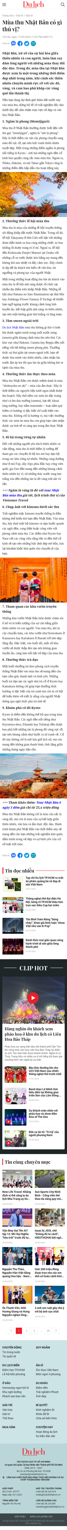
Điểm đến (42, 1390)
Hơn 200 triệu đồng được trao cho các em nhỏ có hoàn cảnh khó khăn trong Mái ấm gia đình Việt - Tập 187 (49, 1274)
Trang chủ (7, 15)
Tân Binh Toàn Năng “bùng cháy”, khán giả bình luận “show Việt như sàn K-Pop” (45, 923)
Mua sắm (8, 1430)
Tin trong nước (11, 1353)
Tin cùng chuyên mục (27, 1162)
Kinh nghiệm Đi (45, 1413)
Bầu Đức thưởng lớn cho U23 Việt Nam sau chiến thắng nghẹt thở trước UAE (45, 1072)
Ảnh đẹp (41, 1399)
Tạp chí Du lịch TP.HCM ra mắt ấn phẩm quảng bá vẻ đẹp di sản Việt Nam (44, 881)
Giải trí (19, 15)
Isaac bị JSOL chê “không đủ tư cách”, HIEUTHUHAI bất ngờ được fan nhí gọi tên (48, 1235)
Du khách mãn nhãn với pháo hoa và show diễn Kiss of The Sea (43, 1114)
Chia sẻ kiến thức (46, 1421)
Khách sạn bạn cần (14, 1399)
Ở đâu (6, 1385)
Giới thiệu (20, 1520)
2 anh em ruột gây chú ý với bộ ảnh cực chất (49, 1311)
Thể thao (7, 1421)
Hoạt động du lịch (46, 1435)
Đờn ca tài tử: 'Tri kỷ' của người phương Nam (44, 1134)
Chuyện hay (44, 1430)
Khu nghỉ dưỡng (12, 1394)
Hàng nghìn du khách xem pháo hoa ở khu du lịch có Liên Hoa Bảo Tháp (33, 1034)
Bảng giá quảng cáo (41, 1520)
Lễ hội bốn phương (13, 1376)
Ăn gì (39, 1367)
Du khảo (42, 1385)
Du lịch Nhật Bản (13, 327)
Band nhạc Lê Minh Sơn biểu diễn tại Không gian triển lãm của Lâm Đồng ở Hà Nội (45, 1093)
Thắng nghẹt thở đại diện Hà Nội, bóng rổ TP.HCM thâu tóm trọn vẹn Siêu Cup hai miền (44, 902)
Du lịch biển (10, 1367)
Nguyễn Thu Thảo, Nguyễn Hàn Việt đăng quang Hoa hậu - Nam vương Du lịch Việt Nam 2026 (17, 1274)
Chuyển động (12, 1348)
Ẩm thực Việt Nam (47, 1372)
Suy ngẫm (43, 1348)
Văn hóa (7, 1413)
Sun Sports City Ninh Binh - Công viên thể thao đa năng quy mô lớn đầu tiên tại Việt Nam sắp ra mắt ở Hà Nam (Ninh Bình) (48, 1196)
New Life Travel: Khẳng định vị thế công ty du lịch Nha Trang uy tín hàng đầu (16, 1196)
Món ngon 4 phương (48, 1376)
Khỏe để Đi (42, 1417)
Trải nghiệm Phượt (47, 1394)
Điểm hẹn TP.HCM (13, 1372)
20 (48, 1332)
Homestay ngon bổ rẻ (15, 1390)
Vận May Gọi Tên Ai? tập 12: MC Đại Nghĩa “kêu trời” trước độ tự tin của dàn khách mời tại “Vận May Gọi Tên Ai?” (16, 1235)
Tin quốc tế (9, 1358)
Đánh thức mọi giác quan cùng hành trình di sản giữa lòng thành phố (44, 944)
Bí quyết (42, 1408)
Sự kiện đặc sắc (45, 1440)
